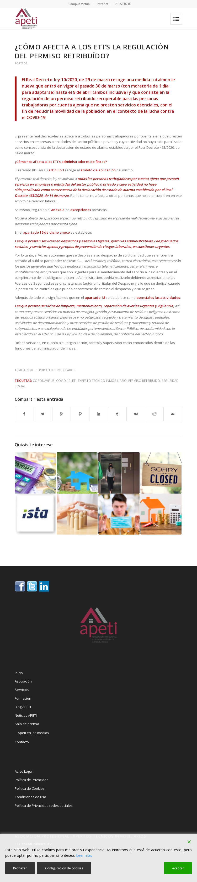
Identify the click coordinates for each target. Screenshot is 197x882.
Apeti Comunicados (60, 370)
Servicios (22, 689)
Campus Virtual (79, 4)
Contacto (22, 742)
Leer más (84, 855)
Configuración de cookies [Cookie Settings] (64, 868)
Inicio (19, 672)
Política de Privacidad (32, 779)
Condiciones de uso (30, 796)
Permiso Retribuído (144, 380)
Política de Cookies (30, 788)
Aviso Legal (24, 771)
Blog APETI (23, 706)
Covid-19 (63, 380)
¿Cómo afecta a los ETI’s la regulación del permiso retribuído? (92, 51)
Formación (23, 698)
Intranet (102, 4)
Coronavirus (44, 380)
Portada (21, 63)
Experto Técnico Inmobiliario (102, 380)
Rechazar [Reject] (20, 868)
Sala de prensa (27, 723)
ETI (74, 380)
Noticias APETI (26, 715)
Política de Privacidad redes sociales (44, 805)
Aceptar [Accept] (178, 868)
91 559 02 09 (123, 4)
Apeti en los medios (33, 732)
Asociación (23, 681)
